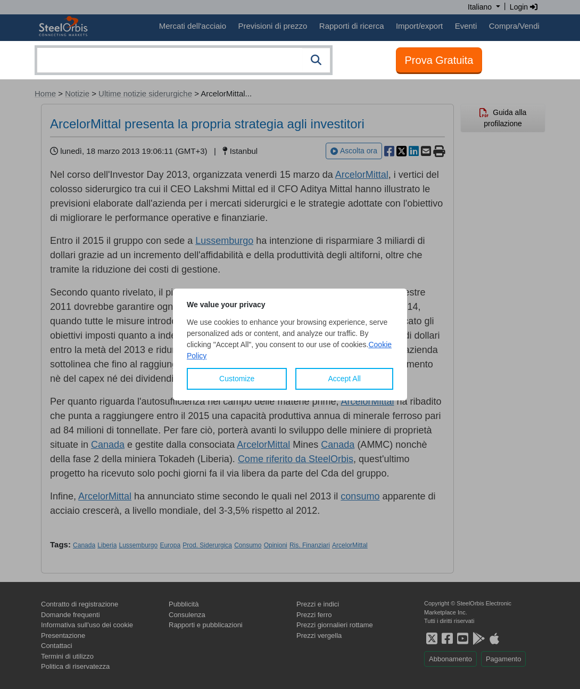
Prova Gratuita (439, 60)
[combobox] (183, 60)
